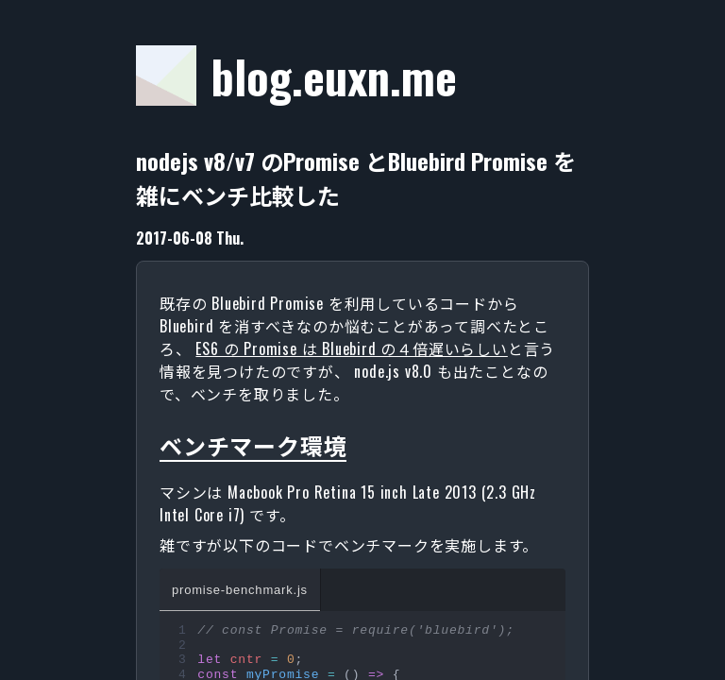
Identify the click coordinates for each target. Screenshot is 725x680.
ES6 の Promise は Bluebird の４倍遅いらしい (351, 348)
